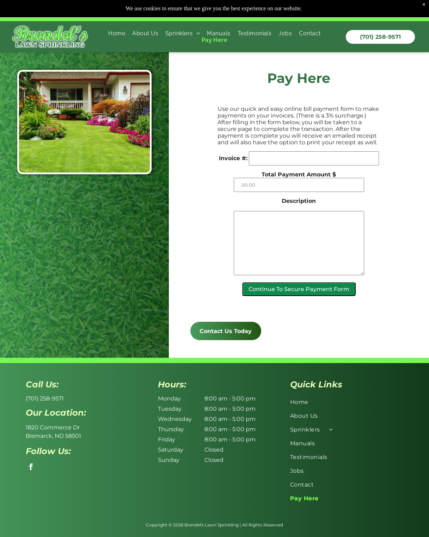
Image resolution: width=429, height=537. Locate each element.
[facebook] (31, 468)
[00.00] (324, 185)
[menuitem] (117, 17)
